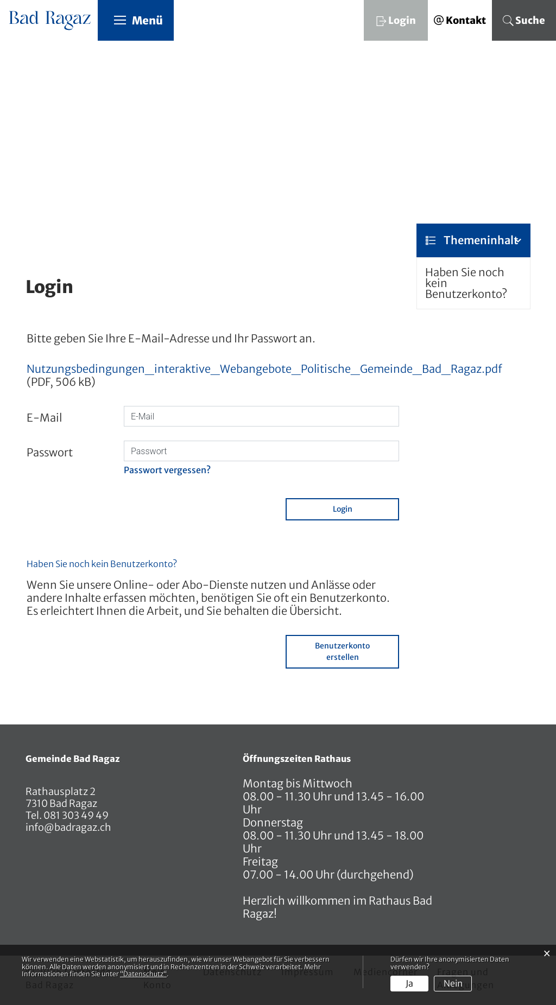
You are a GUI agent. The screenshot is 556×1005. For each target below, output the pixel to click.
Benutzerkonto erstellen (342, 652)
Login (342, 509)
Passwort (50, 453)
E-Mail (44, 418)
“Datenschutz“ (143, 974)
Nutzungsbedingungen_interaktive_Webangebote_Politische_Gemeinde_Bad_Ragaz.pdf (264, 369)
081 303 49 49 (75, 816)
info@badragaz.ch (68, 828)
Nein (453, 983)
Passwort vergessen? (167, 470)
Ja (409, 983)
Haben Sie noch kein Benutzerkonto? (466, 283)
